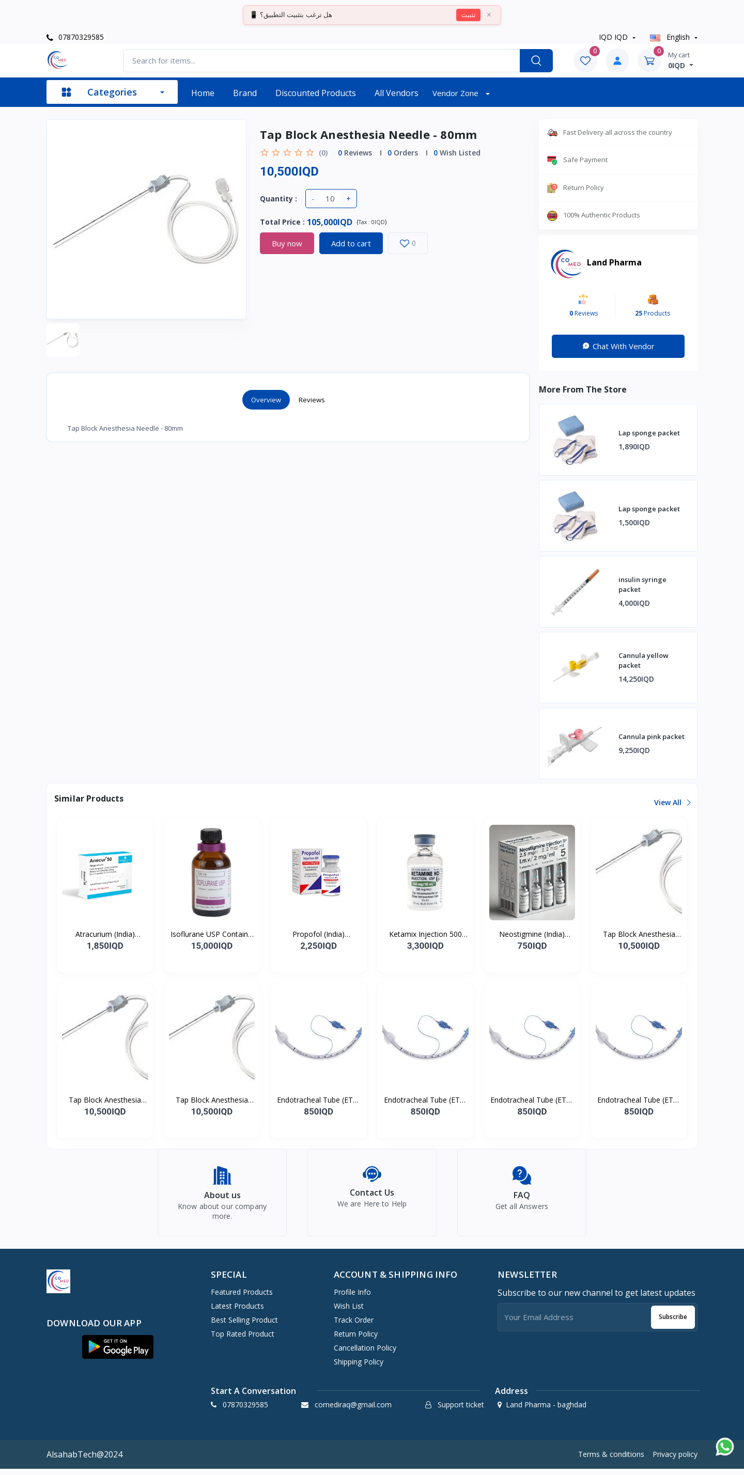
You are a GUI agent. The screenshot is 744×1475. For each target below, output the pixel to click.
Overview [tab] (266, 399)
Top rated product (242, 1339)
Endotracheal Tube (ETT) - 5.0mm (638, 1100)
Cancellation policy (365, 1353)
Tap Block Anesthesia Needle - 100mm (105, 1100)
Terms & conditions (611, 1460)
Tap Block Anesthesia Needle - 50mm (639, 934)
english (671, 37)
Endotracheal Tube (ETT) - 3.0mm (425, 1100)
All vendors (397, 93)
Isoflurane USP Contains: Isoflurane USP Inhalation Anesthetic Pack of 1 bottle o (211, 934)
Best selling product (244, 1325)
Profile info (352, 1298)
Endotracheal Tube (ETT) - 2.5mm (318, 1100)
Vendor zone (456, 93)
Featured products (242, 1298)
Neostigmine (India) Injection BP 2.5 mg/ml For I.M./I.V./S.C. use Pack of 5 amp (532, 934)
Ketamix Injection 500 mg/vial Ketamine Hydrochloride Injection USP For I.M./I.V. (425, 934)
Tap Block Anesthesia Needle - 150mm (212, 1100)
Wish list (349, 1311)
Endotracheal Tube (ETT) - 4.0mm (532, 1100)
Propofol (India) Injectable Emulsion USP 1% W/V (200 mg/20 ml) (318, 934)
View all (672, 802)
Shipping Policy (358, 1367)
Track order (354, 1325)
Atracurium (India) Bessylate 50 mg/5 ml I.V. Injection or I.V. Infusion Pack (105, 934)
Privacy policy (675, 1460)
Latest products (237, 1311)
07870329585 (75, 37)
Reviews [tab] (312, 399)
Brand (245, 93)
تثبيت (468, 15)
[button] (117, 1352)
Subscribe (673, 1323)
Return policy (356, 1339)
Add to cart (351, 243)
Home (202, 93)
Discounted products (315, 93)
